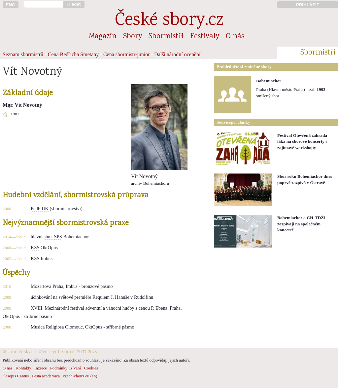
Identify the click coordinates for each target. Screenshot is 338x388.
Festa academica (46, 376)
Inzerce (40, 368)
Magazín (103, 36)
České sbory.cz (169, 21)
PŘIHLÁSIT (307, 4)
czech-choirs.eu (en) (80, 376)
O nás (235, 36)
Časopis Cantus (16, 376)
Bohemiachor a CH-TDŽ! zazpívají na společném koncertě (301, 223)
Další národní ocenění (177, 54)
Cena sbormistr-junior (126, 54)
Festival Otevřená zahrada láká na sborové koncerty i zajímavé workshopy (302, 141)
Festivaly (204, 36)
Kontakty (23, 368)
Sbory (132, 36)
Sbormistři (166, 36)
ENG (11, 4)
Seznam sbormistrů (23, 54)
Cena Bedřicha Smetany (73, 54)
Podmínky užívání (65, 368)
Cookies (91, 368)
